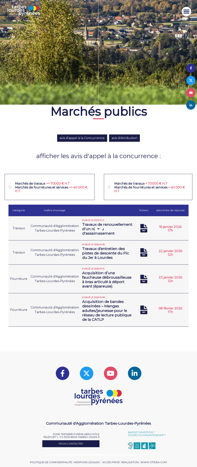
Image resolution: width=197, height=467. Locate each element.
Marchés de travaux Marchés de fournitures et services (51, 187)
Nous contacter (71, 443)
